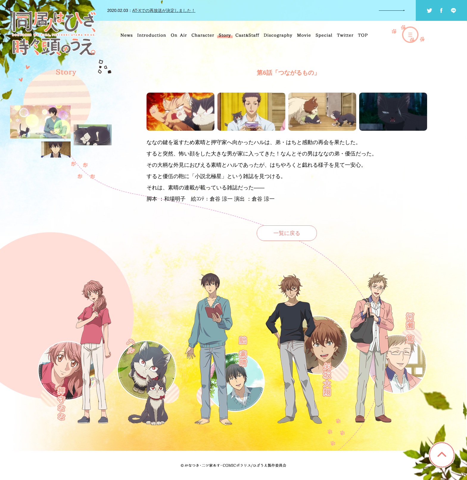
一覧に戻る (286, 233)
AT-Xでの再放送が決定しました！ (163, 10)
